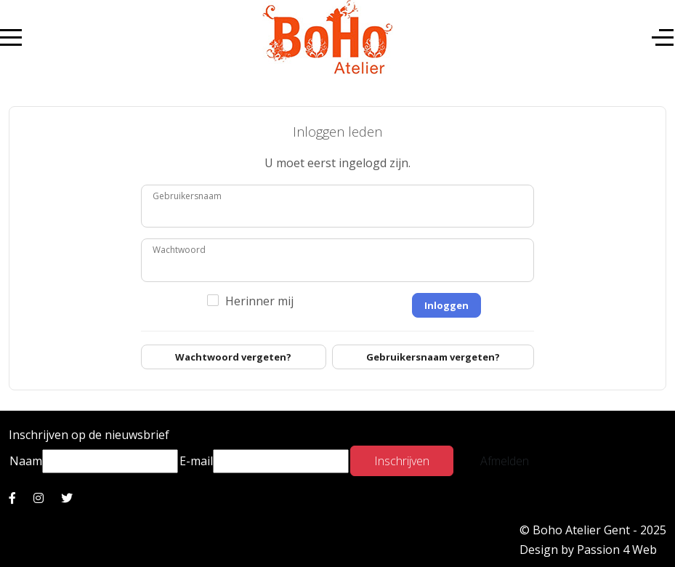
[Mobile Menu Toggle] (11, 37)
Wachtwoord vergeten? (233, 356)
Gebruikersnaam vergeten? (433, 356)
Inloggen (446, 305)
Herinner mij (259, 301)
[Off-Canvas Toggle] (663, 37)
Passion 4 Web (617, 550)
